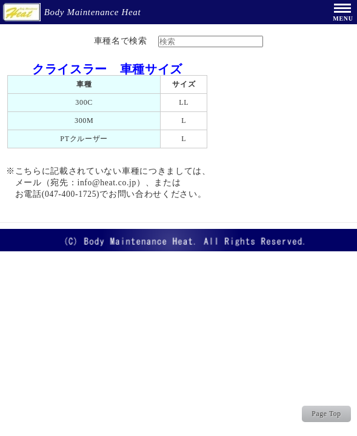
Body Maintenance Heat (73, 12)
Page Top (326, 414)
